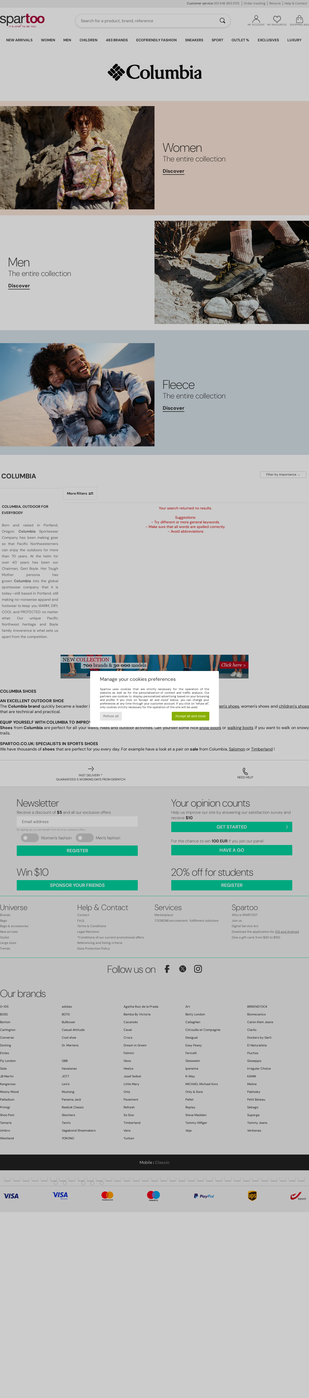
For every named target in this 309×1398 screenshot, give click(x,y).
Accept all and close (190, 716)
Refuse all (110, 716)
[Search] (222, 20)
